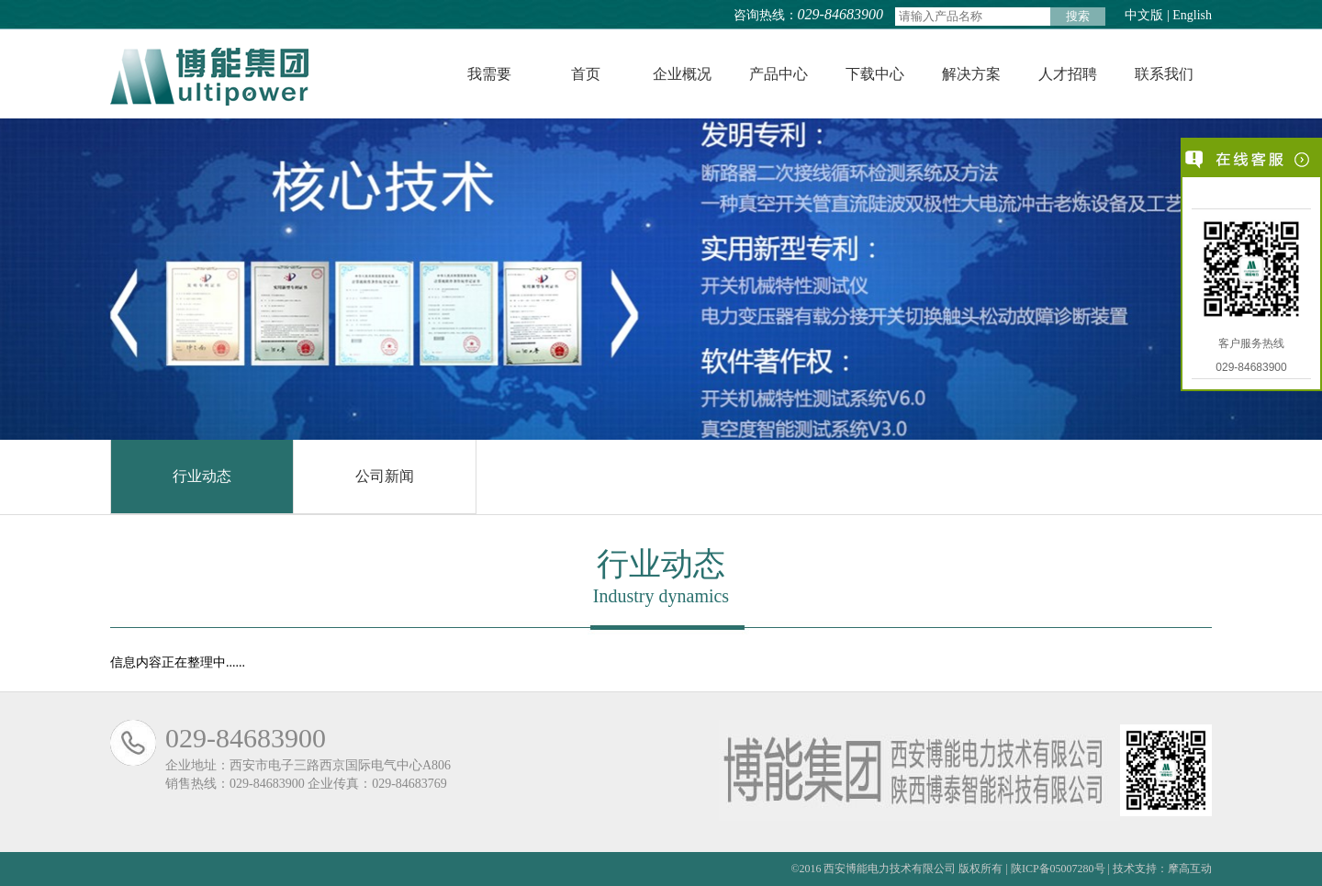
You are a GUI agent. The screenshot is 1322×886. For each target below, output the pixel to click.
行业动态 (202, 476)
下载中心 (875, 74)
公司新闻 (384, 476)
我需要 (489, 74)
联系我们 (1164, 74)
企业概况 (682, 74)
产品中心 (778, 74)
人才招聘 (1067, 74)
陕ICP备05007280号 (1058, 868)
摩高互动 (1190, 868)
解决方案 (971, 74)
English (1192, 15)
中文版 (1144, 15)
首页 (585, 74)
